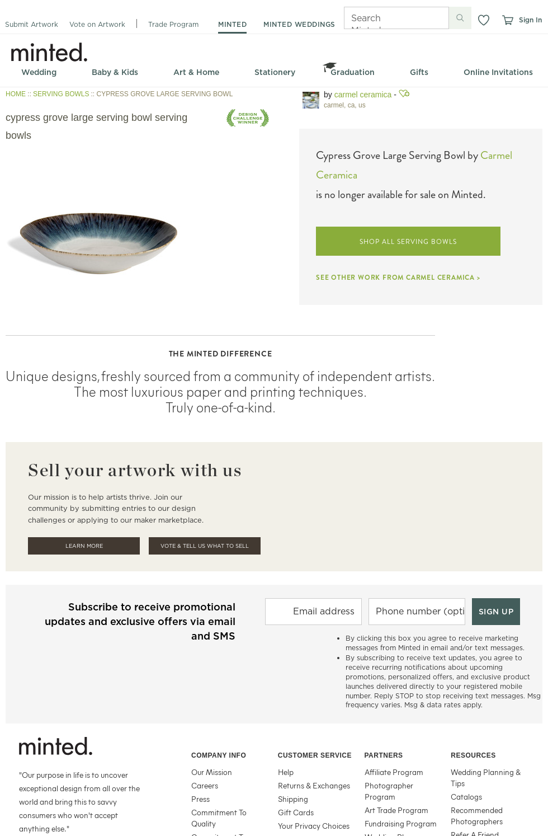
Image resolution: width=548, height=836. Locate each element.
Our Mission (211, 772)
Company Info (218, 755)
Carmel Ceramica (363, 94)
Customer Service (315, 755)
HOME (16, 94)
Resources (473, 755)
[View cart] (507, 20)
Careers (204, 785)
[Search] (380, 18)
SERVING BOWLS (61, 94)
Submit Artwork (31, 24)
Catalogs (466, 796)
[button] (483, 20)
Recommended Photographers (477, 815)
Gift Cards (296, 812)
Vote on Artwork (97, 24)
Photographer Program (389, 791)
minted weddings (299, 24)
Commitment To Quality (219, 818)
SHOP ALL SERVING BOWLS (408, 242)
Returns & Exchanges (314, 785)
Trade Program (173, 24)
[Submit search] (460, 18)
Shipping (293, 798)
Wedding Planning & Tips (486, 777)
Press (200, 798)
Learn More (84, 546)
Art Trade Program (396, 810)
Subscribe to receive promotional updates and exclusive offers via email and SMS (140, 621)
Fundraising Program (401, 823)
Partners (384, 755)
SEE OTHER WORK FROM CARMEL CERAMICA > (398, 278)
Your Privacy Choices (313, 825)
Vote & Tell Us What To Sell (204, 546)
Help (286, 772)
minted (232, 24)
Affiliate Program (394, 772)
